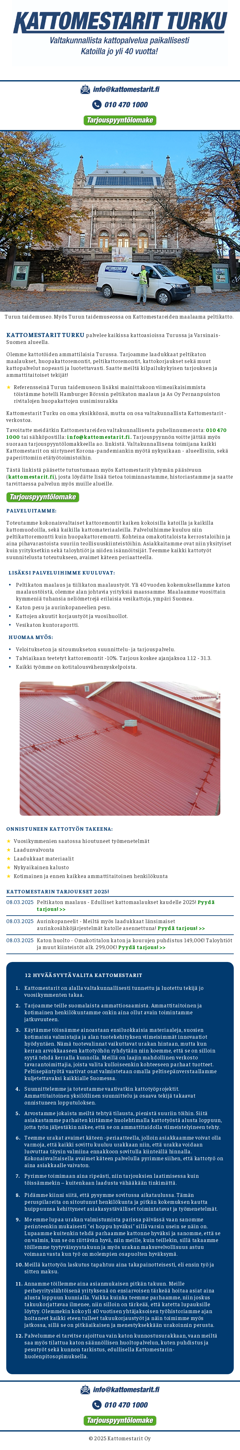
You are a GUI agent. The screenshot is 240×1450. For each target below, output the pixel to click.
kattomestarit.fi (31, 476)
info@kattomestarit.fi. (99, 436)
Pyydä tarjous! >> (181, 927)
